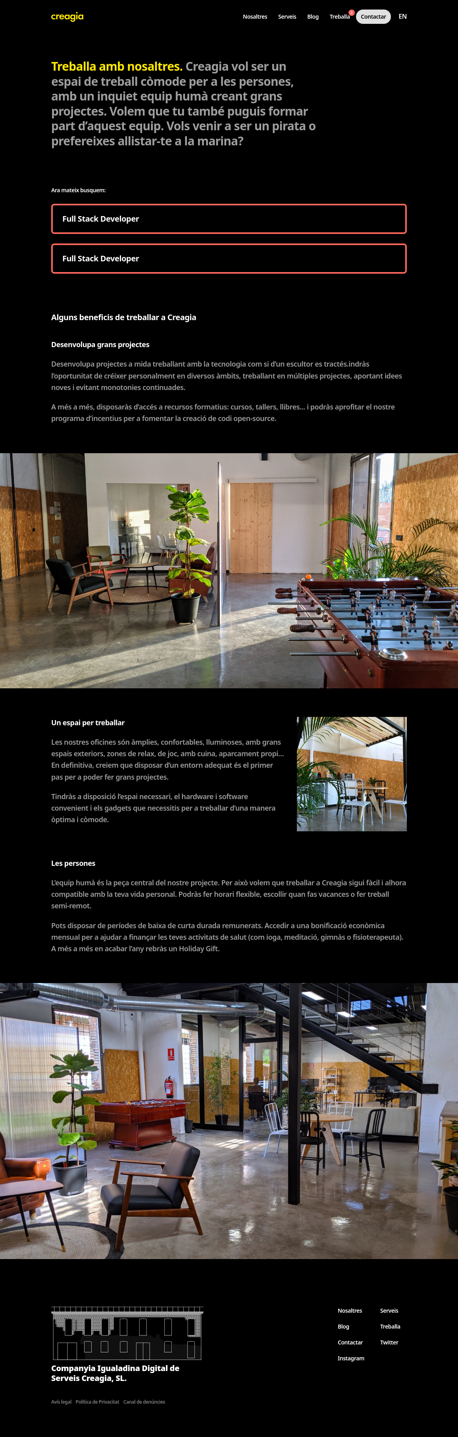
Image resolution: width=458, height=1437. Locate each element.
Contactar (373, 16)
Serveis (287, 16)
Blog (313, 16)
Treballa (342, 15)
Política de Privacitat (97, 1401)
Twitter (389, 1342)
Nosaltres (255, 16)
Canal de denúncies (144, 1401)
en (402, 16)
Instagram (351, 1358)
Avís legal (61, 1401)
